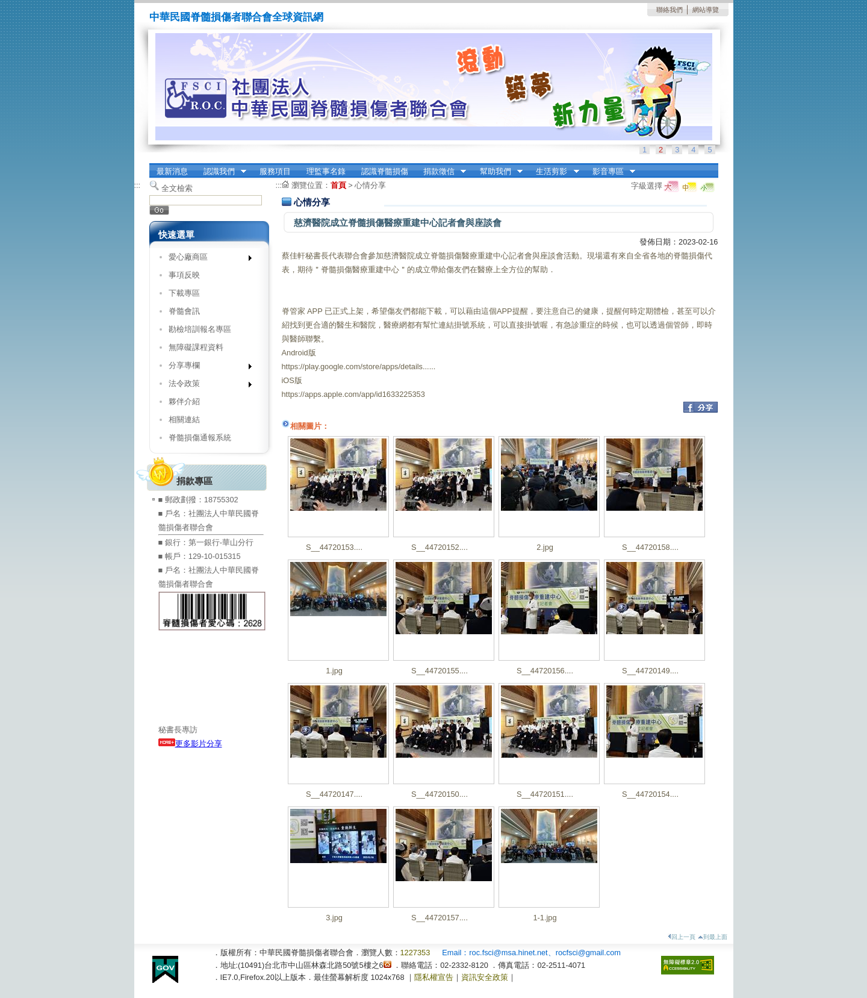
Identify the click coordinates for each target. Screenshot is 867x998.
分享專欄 (206, 368)
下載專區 (184, 293)
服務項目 (275, 171)
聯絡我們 (669, 9)
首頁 (338, 185)
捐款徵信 (440, 171)
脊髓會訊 (184, 311)
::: (137, 185)
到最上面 (712, 937)
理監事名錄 (326, 171)
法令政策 (206, 386)
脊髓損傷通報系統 (200, 437)
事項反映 (184, 274)
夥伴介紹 (184, 401)
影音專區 (610, 171)
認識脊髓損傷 (384, 171)
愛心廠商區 (206, 259)
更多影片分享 (190, 743)
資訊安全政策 (484, 977)
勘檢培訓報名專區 (200, 329)
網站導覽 (705, 9)
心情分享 (370, 185)
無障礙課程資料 (196, 347)
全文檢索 (177, 188)
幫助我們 (497, 171)
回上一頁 (681, 937)
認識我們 (221, 171)
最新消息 (172, 171)
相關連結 (184, 419)
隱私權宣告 (433, 977)
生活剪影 (554, 171)
